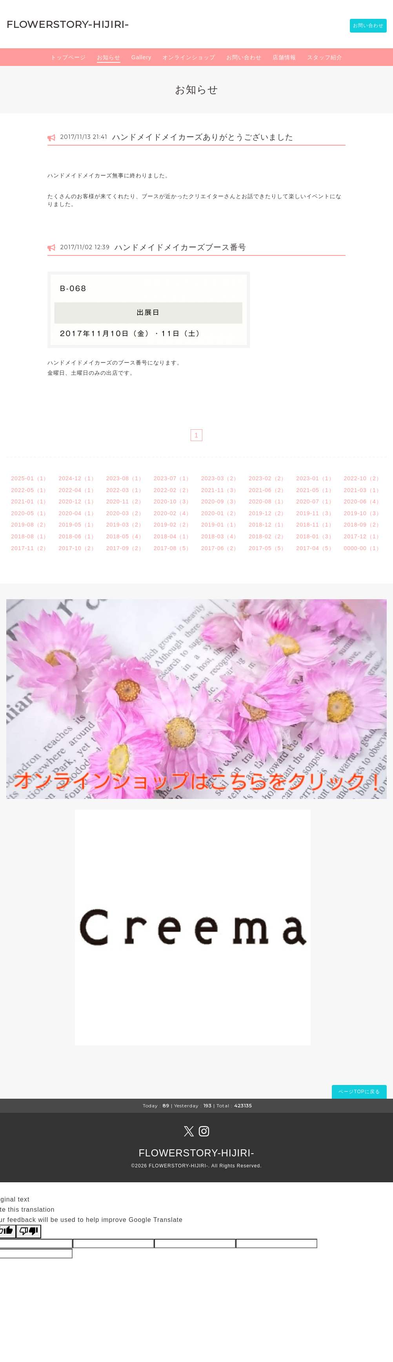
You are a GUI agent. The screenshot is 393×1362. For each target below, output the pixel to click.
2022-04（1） (77, 491)
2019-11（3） (315, 514)
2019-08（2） (30, 526)
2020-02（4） (173, 514)
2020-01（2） (220, 514)
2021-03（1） (363, 491)
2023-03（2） (220, 479)
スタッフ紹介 (324, 58)
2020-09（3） (220, 503)
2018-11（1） (315, 526)
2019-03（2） (125, 526)
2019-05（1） (77, 526)
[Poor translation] (28, 1232)
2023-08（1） (125, 479)
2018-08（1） (30, 537)
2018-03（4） (220, 537)
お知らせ (108, 58)
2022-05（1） (30, 491)
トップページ (68, 58)
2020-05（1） (30, 514)
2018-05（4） (125, 537)
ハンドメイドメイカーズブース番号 (180, 248)
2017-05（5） (268, 549)
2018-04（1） (173, 537)
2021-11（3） (220, 491)
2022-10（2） (363, 479)
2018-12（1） (268, 526)
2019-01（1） (220, 526)
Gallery (141, 58)
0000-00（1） (363, 549)
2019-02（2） (173, 526)
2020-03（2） (125, 514)
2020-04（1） (77, 514)
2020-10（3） (173, 503)
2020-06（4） (363, 503)
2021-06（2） (268, 491)
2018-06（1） (77, 537)
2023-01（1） (315, 479)
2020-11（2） (125, 503)
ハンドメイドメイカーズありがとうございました (202, 138)
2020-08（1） (268, 503)
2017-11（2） (30, 549)
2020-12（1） (77, 503)
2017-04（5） (315, 549)
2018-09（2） (363, 526)
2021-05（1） (315, 491)
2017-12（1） (363, 537)
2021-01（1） (30, 503)
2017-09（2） (125, 549)
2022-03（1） (125, 491)
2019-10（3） (363, 514)
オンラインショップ (188, 58)
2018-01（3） (315, 537)
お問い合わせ (364, 26)
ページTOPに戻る (359, 1093)
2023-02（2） (268, 479)
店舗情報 (284, 58)
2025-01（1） (30, 479)
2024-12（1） (77, 479)
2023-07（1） (173, 479)
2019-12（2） (268, 514)
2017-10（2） (77, 549)
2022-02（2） (173, 491)
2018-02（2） (268, 537)
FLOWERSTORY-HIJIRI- (67, 25)
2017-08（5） (173, 549)
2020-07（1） (315, 503)
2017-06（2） (220, 549)
